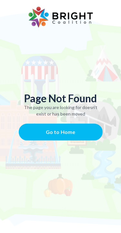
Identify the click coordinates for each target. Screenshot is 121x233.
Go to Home (61, 132)
